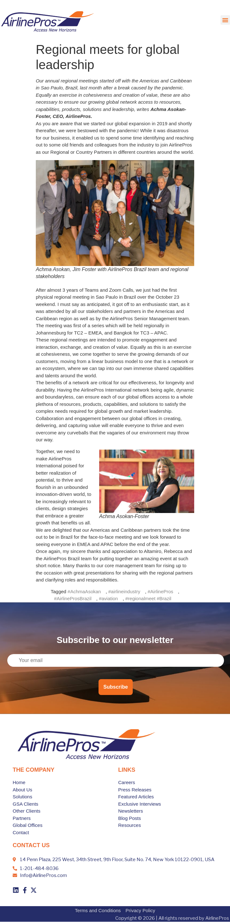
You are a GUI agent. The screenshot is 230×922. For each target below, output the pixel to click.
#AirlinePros (160, 591)
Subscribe (115, 687)
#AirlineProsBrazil (72, 598)
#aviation (108, 598)
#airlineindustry (124, 591)
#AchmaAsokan (84, 591)
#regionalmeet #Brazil (148, 598)
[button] (225, 20)
